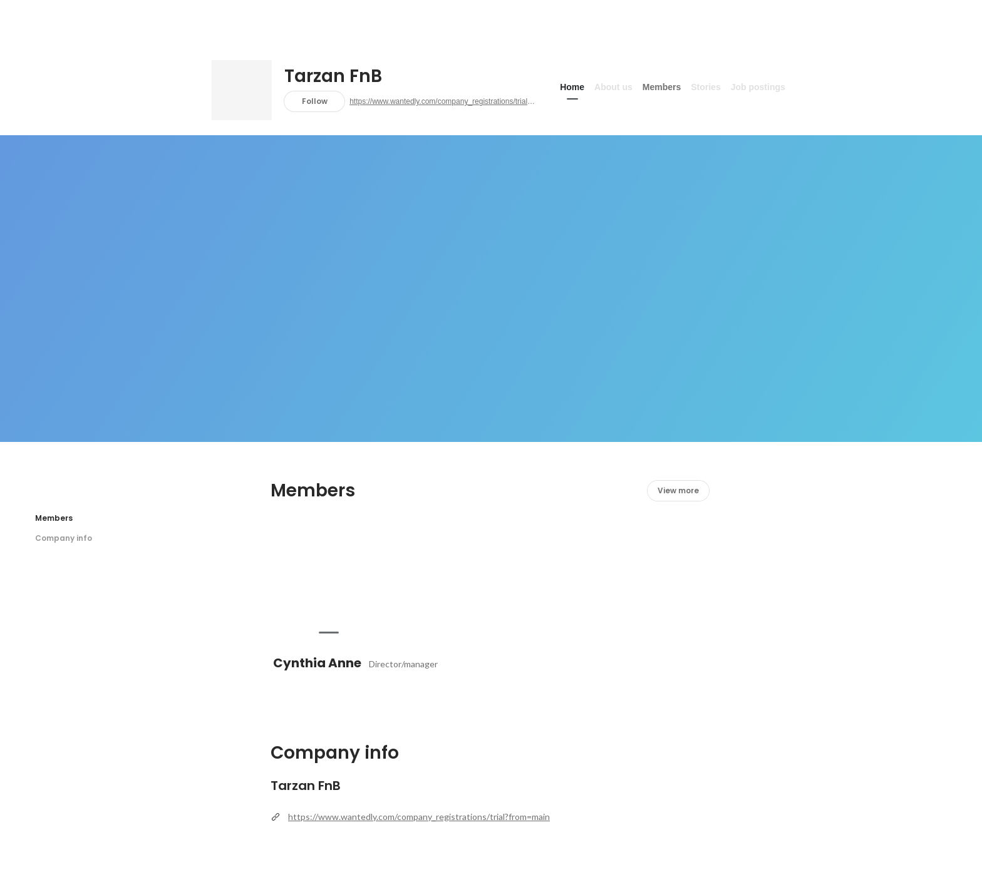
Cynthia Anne (317, 663)
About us (613, 87)
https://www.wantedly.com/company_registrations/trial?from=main (443, 101)
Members (662, 87)
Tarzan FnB (333, 76)
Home (572, 87)
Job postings (758, 87)
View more (678, 490)
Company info (63, 538)
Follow (315, 101)
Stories (705, 87)
